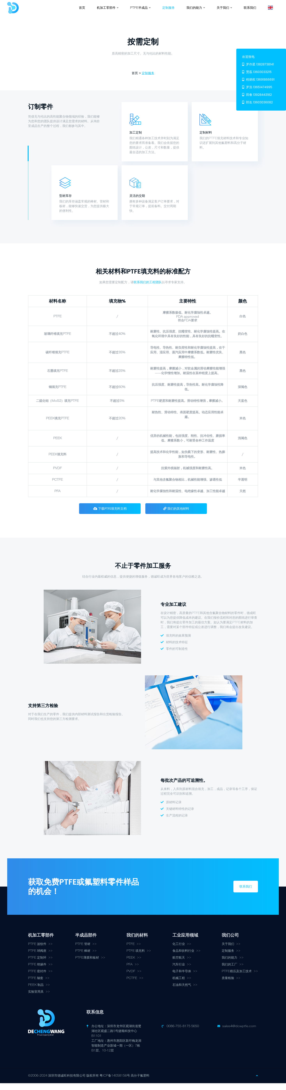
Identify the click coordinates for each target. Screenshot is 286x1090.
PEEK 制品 (36, 992)
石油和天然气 (181, 992)
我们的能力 (229, 964)
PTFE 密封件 (37, 978)
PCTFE (131, 985)
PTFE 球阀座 (37, 957)
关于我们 (228, 951)
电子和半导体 (181, 978)
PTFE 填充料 (135, 957)
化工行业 (178, 951)
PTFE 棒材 (82, 957)
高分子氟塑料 (140, 1082)
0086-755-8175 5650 (183, 1033)
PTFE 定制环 (37, 964)
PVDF (130, 978)
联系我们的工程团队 (148, 289)
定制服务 (148, 79)
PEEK (130, 964)
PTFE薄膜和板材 (87, 964)
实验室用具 (36, 998)
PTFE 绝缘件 (37, 971)
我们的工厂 (229, 971)
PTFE (130, 951)
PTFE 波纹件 (37, 951)
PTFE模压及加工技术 (237, 978)
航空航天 (178, 964)
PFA (129, 971)
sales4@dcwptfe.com (239, 1033)
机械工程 (178, 985)
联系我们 (245, 893)
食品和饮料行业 (183, 957)
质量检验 (228, 985)
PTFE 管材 (82, 951)
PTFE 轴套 (35, 985)
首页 (135, 79)
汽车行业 (178, 971)
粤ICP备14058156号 (115, 1082)
